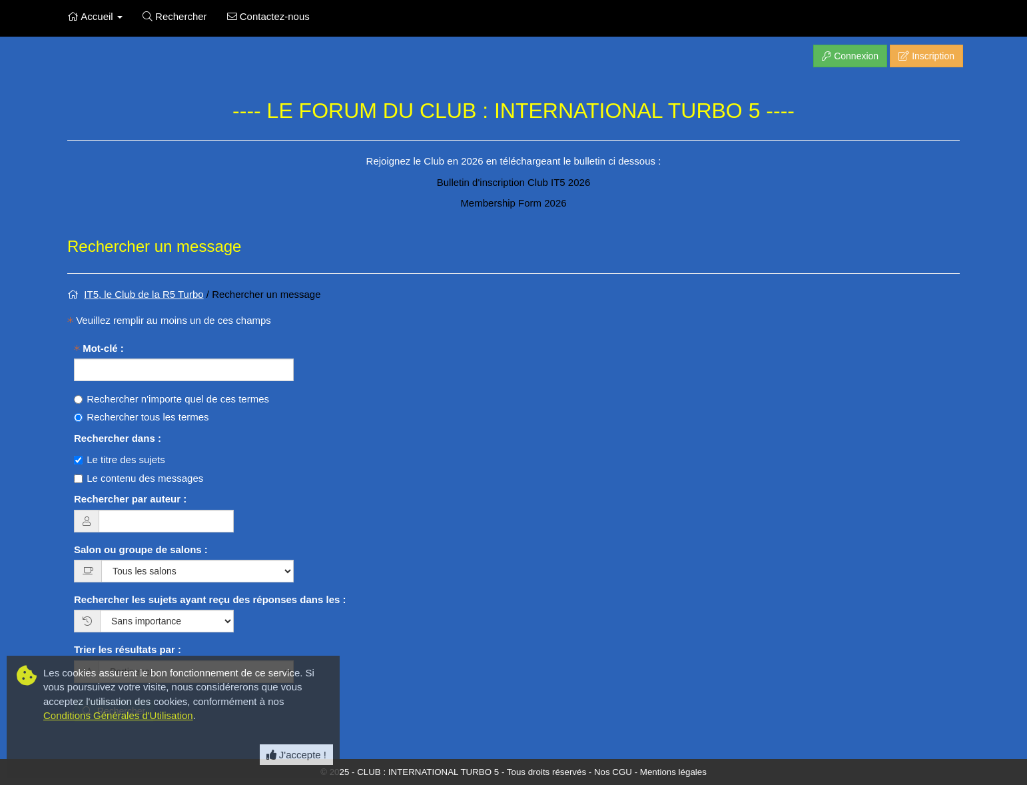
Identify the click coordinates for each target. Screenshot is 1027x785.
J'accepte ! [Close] (296, 754)
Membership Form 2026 (513, 203)
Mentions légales (673, 772)
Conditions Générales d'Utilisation (118, 715)
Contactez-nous (268, 16)
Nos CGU (613, 772)
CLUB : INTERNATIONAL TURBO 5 (428, 772)
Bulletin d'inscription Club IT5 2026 (514, 182)
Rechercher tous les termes (141, 416)
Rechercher (175, 16)
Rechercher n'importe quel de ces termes (171, 398)
